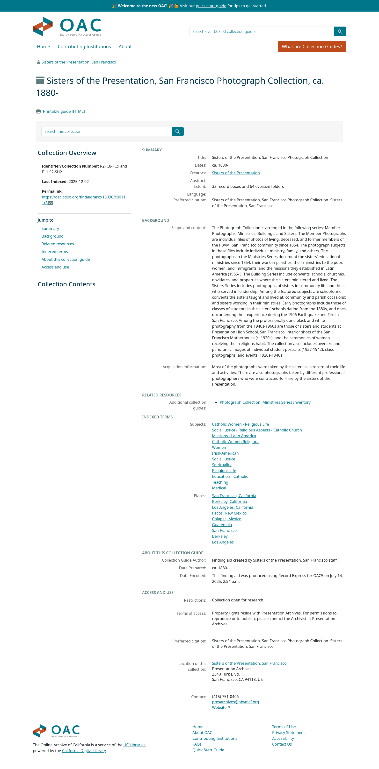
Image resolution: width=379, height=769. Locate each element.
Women (219, 447)
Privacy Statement (288, 732)
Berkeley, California (229, 501)
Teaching (220, 482)
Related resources (58, 244)
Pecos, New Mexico (229, 513)
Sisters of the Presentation (236, 173)
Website (219, 707)
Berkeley (220, 536)
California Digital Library (84, 750)
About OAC (202, 732)
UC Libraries (135, 745)
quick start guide (211, 5)
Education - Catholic (230, 476)
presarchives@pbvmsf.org (235, 702)
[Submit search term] (340, 31)
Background (53, 236)
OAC (67, 26)
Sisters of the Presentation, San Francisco (79, 62)
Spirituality (221, 464)
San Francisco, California (234, 495)
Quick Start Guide (208, 750)
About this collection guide (66, 259)
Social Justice (223, 459)
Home (43, 46)
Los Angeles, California (232, 507)
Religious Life (224, 470)
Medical (219, 488)
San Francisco (224, 530)
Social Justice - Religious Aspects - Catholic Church (257, 430)
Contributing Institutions (84, 46)
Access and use (55, 267)
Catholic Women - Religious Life (240, 424)
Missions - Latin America (234, 435)
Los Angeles (223, 542)
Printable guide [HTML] (64, 111)
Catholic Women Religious (235, 441)
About (125, 46)
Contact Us (282, 744)
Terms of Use (284, 726)
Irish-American (225, 453)
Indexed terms (55, 251)
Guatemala (222, 524)
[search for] (261, 31)
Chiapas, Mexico (226, 519)
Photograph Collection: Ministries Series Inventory (265, 402)
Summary (50, 228)
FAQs (197, 744)
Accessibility (283, 738)
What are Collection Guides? (312, 46)
